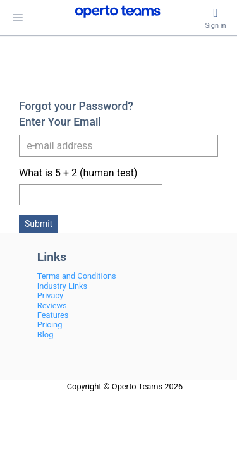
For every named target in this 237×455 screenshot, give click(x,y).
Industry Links (62, 286)
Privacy (50, 295)
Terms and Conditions (76, 276)
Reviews (52, 305)
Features (53, 315)
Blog (45, 334)
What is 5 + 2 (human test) (78, 173)
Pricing (50, 324)
